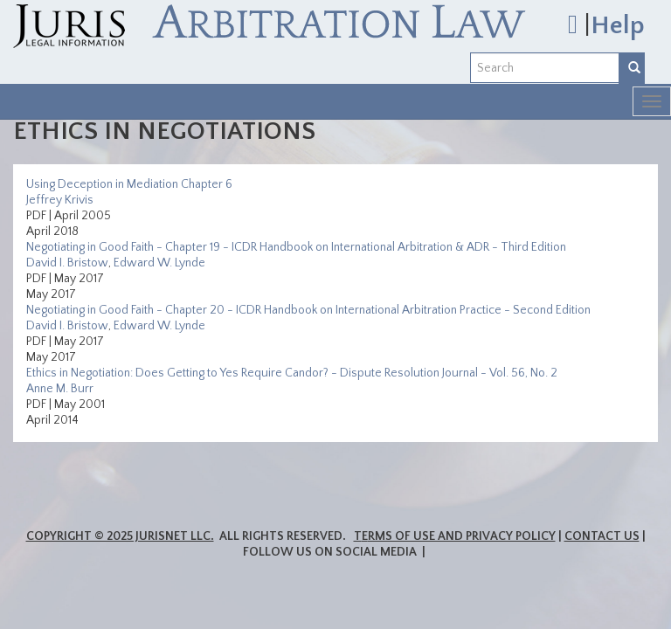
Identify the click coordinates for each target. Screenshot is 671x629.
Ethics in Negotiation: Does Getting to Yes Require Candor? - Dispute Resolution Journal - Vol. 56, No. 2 (291, 373)
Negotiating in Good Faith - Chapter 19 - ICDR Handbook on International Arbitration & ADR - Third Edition (296, 247)
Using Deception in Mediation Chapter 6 (129, 184)
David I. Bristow (67, 263)
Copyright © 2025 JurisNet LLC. (120, 536)
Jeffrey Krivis (59, 200)
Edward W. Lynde (159, 263)
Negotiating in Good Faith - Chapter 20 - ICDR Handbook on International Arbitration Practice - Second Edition (308, 310)
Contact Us (602, 536)
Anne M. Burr (59, 389)
